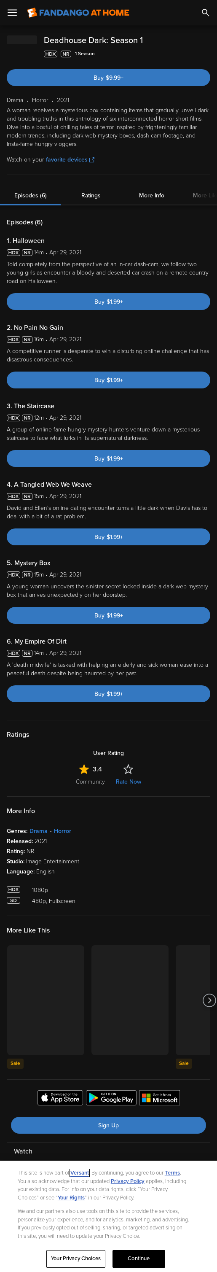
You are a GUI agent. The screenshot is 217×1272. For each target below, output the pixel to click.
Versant (79, 1173)
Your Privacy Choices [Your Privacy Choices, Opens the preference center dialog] (76, 1258)
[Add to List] (206, 54)
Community (90, 781)
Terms (172, 1173)
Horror (62, 831)
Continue (139, 1258)
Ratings (91, 195)
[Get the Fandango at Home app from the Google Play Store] (111, 1099)
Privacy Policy (128, 1181)
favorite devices (70, 159)
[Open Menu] (12, 12)
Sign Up (108, 1125)
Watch (23, 1151)
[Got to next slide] (209, 1000)
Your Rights (71, 1197)
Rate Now (128, 781)
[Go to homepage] (78, 12)
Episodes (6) (30, 195)
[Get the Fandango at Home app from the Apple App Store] (60, 1099)
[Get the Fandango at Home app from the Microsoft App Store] (159, 1099)
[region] (108, 1216)
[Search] (205, 12)
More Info (151, 195)
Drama (38, 831)
